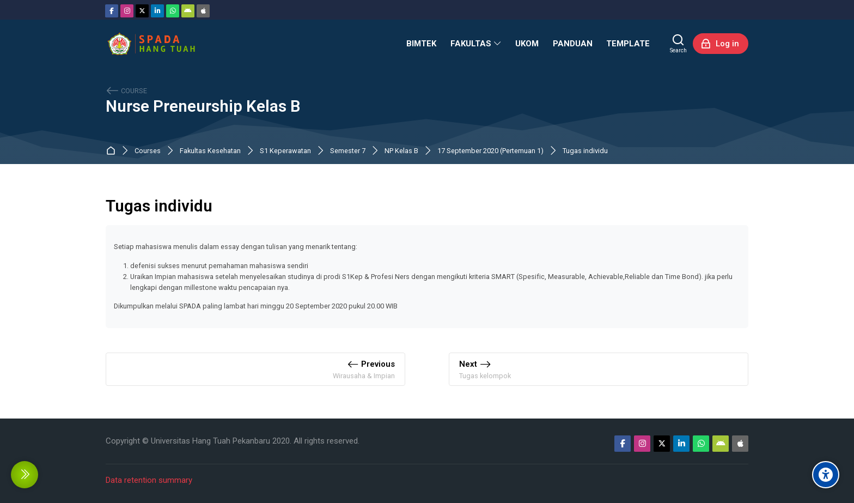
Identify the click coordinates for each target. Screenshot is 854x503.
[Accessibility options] (825, 474)
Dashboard (113, 151)
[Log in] (720, 43)
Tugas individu (585, 151)
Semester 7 (347, 151)
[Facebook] (111, 10)
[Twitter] (142, 10)
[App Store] (203, 10)
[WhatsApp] (172, 10)
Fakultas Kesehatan (210, 151)
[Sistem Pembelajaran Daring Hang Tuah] (151, 44)
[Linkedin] (157, 10)
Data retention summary (149, 480)
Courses (148, 151)
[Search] (678, 43)
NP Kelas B (401, 151)
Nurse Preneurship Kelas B (203, 107)
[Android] (187, 10)
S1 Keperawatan (285, 151)
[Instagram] (126, 10)
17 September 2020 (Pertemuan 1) (490, 151)
